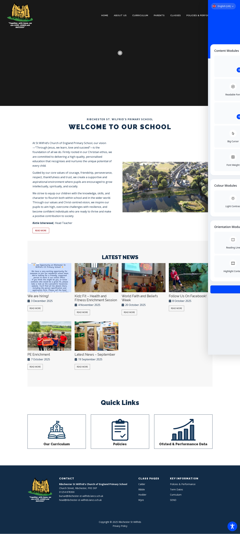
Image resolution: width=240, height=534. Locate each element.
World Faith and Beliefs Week (140, 298)
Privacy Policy (120, 526)
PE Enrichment (39, 355)
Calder (141, 484)
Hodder (142, 495)
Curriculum (140, 15)
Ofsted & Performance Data (183, 444)
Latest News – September (95, 355)
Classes (175, 15)
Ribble (141, 489)
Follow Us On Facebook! (187, 296)
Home (104, 15)
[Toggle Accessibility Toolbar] (232, 526)
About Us (120, 15)
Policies (120, 444)
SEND (173, 500)
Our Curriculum (57, 444)
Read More (35, 308)
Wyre (141, 500)
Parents (159, 15)
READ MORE (41, 230)
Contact (229, 15)
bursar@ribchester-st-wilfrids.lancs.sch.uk (81, 496)
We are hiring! (38, 296)
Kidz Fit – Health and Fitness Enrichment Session (96, 298)
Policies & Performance (201, 15)
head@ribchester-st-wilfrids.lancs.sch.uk (80, 500)
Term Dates (176, 489)
